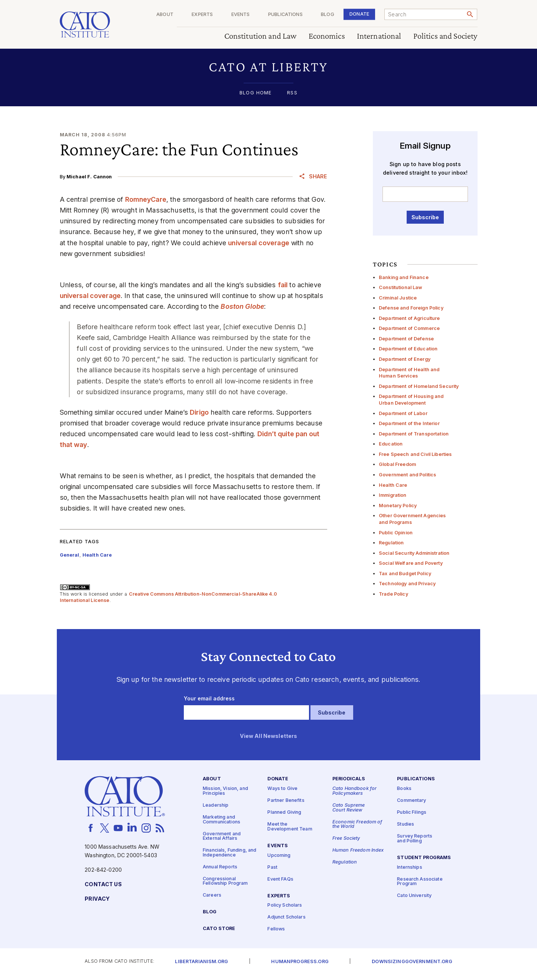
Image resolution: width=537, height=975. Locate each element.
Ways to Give (282, 788)
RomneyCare (145, 199)
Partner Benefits (285, 800)
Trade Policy (393, 594)
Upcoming (278, 855)
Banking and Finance (404, 277)
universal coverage (258, 243)
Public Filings (411, 812)
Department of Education (408, 349)
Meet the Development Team (289, 827)
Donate (359, 14)
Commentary (411, 800)
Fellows (276, 929)
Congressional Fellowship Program (225, 881)
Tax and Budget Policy (405, 573)
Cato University (414, 895)
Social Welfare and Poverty (411, 563)
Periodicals (348, 779)
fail (283, 285)
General (69, 555)
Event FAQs (280, 879)
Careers (212, 895)
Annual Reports (220, 867)
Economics (327, 36)
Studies (405, 824)
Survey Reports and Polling (414, 838)
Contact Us (103, 884)
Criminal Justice (398, 298)
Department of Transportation (414, 434)
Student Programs (424, 857)
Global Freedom (397, 464)
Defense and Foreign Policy (411, 308)
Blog (327, 14)
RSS (292, 93)
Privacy (97, 899)
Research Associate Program (420, 882)
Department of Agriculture (409, 318)
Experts (202, 14)
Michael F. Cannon (89, 176)
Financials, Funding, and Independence (229, 853)
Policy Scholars (284, 905)
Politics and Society (445, 36)
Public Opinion (396, 532)
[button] (269, 66)
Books (404, 788)
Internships (409, 867)
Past (272, 867)
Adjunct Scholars (286, 917)
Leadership (215, 805)
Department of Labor (403, 413)
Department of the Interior (409, 423)
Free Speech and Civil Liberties (415, 454)
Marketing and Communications (221, 820)
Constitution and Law (260, 36)
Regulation (391, 542)
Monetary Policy (398, 505)
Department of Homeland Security (419, 386)
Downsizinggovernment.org (412, 961)
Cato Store (219, 928)
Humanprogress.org (299, 961)
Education (391, 444)
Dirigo (199, 412)
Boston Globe (242, 306)
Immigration (393, 495)
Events (240, 14)
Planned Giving (284, 812)
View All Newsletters (268, 736)
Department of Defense (406, 338)
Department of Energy (404, 359)
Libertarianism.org (201, 961)
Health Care (393, 485)
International (379, 36)
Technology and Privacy (407, 583)
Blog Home (255, 93)
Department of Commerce (409, 328)
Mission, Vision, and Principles (225, 791)
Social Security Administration (414, 553)
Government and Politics (407, 474)
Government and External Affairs (222, 836)
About (164, 14)
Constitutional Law (401, 287)
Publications (285, 14)
